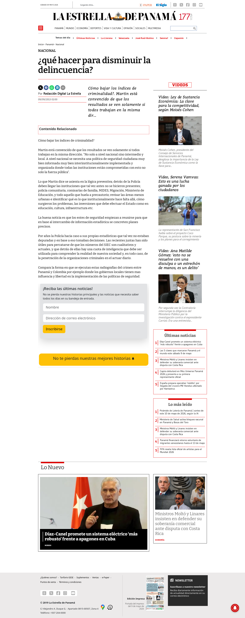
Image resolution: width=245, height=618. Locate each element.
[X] (181, 4)
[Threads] (175, 4)
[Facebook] (188, 4)
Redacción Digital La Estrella (62, 93)
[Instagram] (194, 4)
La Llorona (106, 38)
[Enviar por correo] (63, 87)
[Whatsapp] (51, 87)
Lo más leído (180, 404)
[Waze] (110, 606)
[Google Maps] (102, 606)
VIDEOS (180, 85)
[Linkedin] (57, 87)
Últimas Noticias (85, 38)
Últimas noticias (180, 335)
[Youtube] (201, 4)
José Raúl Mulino (144, 38)
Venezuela (124, 38)
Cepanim (179, 38)
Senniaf (164, 38)
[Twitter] (40, 87)
